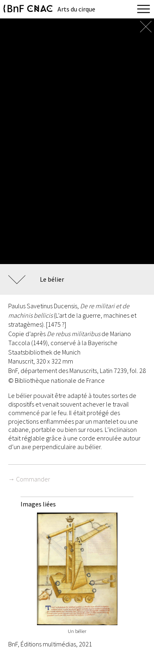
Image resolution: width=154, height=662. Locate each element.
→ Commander (29, 479)
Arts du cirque (76, 9)
